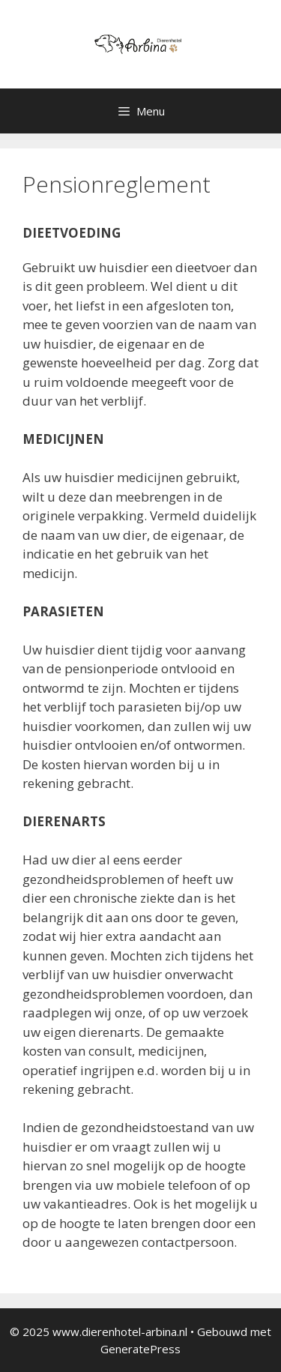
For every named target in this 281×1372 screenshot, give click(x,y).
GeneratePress (140, 1348)
